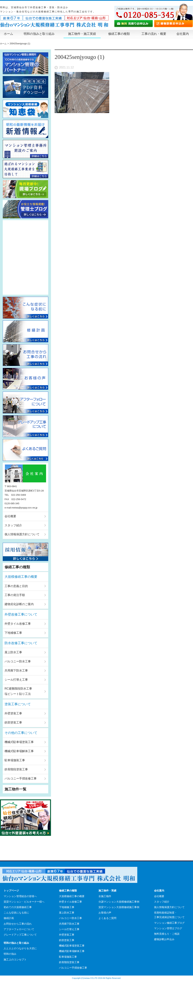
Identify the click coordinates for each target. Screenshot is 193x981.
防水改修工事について (21, 643)
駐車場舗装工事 (15, 760)
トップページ (11, 890)
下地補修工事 (13, 632)
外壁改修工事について (21, 614)
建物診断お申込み (164, 939)
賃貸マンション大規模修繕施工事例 (119, 907)
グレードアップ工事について (20, 934)
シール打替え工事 (16, 679)
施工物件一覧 (15, 789)
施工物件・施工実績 (82, 34)
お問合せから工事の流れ (18, 923)
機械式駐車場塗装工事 (19, 742)
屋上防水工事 (13, 652)
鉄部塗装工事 (13, 722)
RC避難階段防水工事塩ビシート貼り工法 (18, 691)
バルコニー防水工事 (18, 661)
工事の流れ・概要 (153, 34)
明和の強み (10, 953)
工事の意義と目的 (16, 586)
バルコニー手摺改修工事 (21, 778)
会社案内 (182, 34)
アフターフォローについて (19, 929)
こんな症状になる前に (16, 912)
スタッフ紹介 (13, 525)
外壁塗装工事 (13, 713)
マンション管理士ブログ (168, 928)
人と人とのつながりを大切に (20, 948)
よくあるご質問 (107, 918)
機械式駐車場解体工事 (19, 751)
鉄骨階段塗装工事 (16, 769)
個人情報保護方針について (22, 534)
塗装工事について (18, 704)
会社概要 (10, 516)
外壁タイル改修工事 (18, 623)
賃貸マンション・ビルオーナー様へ (24, 901)
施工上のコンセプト (15, 959)
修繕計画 (9, 918)
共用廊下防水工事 (16, 670)
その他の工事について (21, 733)
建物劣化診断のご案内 (19, 604)
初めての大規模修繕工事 (18, 907)
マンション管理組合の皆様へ (20, 896)
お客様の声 (105, 912)
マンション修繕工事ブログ (169, 922)
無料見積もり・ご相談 (167, 933)
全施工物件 (105, 896)
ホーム (8, 34)
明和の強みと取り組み (39, 34)
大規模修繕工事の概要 (21, 576)
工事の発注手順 (15, 595)
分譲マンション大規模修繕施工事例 (119, 901)
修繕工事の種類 (119, 34)
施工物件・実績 (107, 890)
